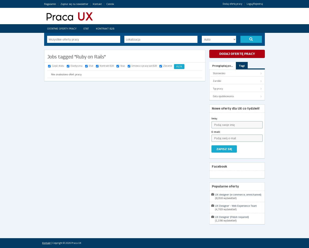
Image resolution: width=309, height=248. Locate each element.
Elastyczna (76, 65)
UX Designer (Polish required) (232, 216)
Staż (122, 65)
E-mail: (215, 131)
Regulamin (50, 4)
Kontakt (97, 4)
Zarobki (217, 80)
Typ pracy (218, 88)
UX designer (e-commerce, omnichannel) (238, 194)
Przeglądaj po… (222, 65)
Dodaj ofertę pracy (232, 3)
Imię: (214, 118)
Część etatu (58, 65)
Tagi (242, 65)
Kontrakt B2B (105, 28)
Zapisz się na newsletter (74, 4)
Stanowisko (219, 73)
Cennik (110, 4)
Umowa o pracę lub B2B (144, 65)
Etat (86, 28)
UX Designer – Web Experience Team (236, 205)
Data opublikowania (223, 96)
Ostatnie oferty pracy (61, 28)
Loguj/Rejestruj (255, 3)
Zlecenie (167, 65)
